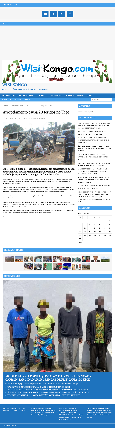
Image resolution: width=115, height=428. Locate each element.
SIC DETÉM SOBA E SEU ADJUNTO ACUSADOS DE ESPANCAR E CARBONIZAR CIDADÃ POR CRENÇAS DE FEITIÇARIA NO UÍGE (94, 125)
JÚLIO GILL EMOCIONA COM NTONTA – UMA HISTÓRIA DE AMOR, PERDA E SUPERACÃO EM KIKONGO (94, 148)
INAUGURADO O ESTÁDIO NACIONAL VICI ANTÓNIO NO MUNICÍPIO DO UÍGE (92, 132)
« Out (80, 242)
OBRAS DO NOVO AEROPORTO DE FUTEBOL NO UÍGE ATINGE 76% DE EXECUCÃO (94, 164)
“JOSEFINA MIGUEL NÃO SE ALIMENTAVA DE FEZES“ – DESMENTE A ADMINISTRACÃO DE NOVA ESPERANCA (93, 180)
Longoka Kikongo (55, 95)
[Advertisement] (57, 42)
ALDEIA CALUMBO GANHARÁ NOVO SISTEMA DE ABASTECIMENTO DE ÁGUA (94, 187)
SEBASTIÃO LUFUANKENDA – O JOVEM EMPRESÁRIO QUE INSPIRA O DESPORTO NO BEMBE (94, 156)
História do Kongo (26, 95)
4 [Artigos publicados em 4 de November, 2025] (89, 224)
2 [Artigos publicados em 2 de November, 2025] (80, 224)
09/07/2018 (9, 118)
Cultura (41, 95)
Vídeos (89, 95)
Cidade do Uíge (22, 118)
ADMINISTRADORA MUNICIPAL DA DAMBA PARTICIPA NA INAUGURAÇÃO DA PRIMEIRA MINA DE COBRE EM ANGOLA (93, 171)
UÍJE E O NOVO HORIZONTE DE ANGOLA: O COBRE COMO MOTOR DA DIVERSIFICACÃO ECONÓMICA (93, 140)
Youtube (4, 100)
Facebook (27, 100)
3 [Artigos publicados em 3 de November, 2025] (84, 224)
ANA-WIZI (80, 95)
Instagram (17, 100)
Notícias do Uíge (8, 95)
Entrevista (70, 95)
